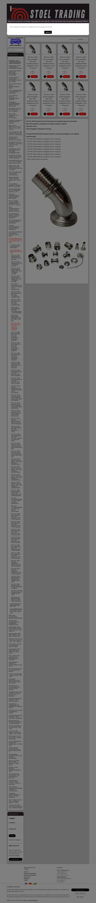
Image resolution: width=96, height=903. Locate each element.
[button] (48, 32)
